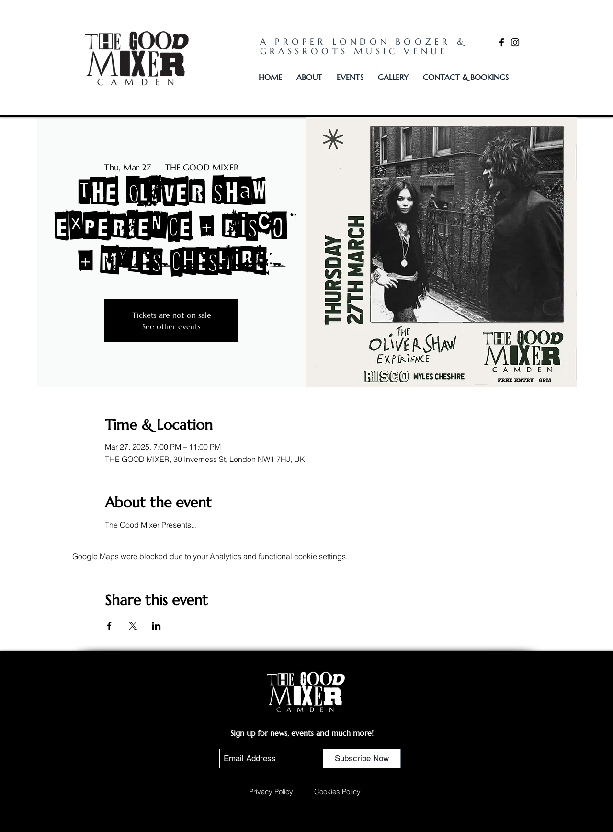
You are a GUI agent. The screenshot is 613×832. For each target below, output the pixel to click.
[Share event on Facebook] (109, 626)
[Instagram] (515, 42)
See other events (171, 326)
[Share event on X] (132, 626)
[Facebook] (501, 42)
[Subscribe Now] (362, 758)
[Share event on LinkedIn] (156, 626)
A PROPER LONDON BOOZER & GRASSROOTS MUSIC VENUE (363, 46)
